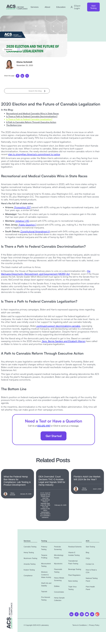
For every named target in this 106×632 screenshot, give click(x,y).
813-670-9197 (43, 425)
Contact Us (90, 564)
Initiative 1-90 (22, 220)
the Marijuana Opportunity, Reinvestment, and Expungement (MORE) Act (45, 272)
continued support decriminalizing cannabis (58, 325)
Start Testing (93, 7)
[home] (16, 7)
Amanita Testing (30, 564)
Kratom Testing (29, 570)
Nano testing (73, 581)
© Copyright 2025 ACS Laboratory (36, 625)
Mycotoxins (58, 564)
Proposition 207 (22, 207)
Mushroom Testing (30, 558)
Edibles (56, 586)
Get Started (53, 436)
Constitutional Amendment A (35, 231)
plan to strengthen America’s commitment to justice (34, 154)
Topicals (44, 591)
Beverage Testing (74, 569)
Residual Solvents (74, 547)
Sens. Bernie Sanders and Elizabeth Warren (63, 341)
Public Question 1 (27, 224)
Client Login (77, 7)
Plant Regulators (74, 575)
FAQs (88, 558)
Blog (87, 552)
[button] (34, 7)
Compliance (28, 575)
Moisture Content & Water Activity (46, 574)
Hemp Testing (29, 552)
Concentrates (59, 592)
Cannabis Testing (30, 547)
